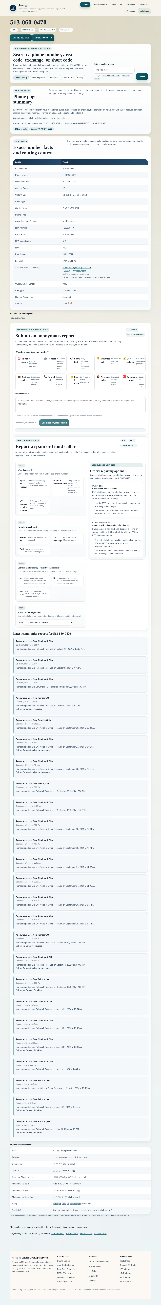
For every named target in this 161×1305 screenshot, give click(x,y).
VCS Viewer (125, 1281)
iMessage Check (64, 1281)
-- (17, 318)
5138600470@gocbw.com (74, 271)
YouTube (92, 1271)
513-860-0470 (86, 1233)
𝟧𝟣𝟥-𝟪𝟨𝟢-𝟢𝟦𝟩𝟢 (66, 1190)
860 (64, 248)
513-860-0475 (100, 1233)
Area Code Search (65, 1265)
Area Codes (117, 4)
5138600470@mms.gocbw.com (77, 268)
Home (14, 30)
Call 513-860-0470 (20, 38)
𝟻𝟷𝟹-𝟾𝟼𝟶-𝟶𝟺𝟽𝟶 (66, 1197)
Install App (144, 11)
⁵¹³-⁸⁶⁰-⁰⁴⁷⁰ (64, 1164)
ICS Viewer (125, 1269)
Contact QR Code (128, 1265)
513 (64, 241)
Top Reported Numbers (99, 1262)
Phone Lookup (21, 78)
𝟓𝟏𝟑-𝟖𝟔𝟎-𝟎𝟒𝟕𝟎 (65, 1151)
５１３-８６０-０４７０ (70, 1157)
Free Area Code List (66, 1269)
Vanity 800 (144, 4)
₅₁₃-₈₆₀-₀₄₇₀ (64, 1170)
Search (142, 77)
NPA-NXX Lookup (65, 1273)
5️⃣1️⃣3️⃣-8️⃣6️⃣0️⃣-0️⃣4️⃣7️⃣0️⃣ (72, 1204)
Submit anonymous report (54, 423)
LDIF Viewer (125, 1273)
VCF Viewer (125, 1277)
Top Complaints (100, 4)
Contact (92, 1281)
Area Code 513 (28, 30)
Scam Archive (95, 1266)
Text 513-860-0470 (43, 38)
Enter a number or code (104, 64)
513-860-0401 (72, 1233)
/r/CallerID (93, 1276)
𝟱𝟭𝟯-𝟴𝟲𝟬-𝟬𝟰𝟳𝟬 (67, 1184)
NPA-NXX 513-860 (47, 30)
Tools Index (125, 1261)
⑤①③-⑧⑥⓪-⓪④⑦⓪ (69, 1177)
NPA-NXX (131, 4)
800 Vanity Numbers (66, 1277)
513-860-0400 (57, 1233)
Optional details (22, 394)
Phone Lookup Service (35, 1257)
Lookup (85, 4)
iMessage (131, 11)
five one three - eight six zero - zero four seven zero (82, 1210)
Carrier (21, 622)
